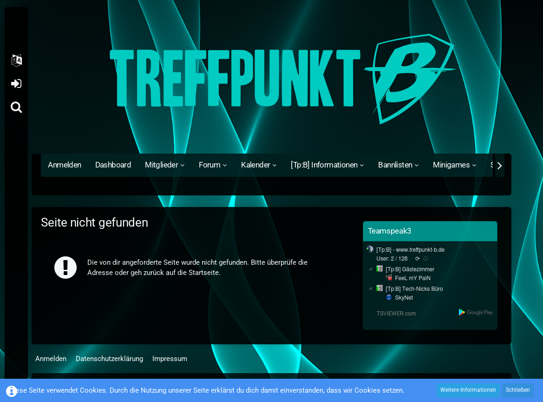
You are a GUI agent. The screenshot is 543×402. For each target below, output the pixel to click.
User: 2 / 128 (392, 258)
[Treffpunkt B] (271, 79)
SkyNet (404, 298)
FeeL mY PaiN (413, 278)
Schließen (518, 390)
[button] (16, 60)
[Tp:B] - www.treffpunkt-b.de (411, 250)
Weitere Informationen (468, 390)
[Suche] (16, 107)
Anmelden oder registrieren (16, 83)
